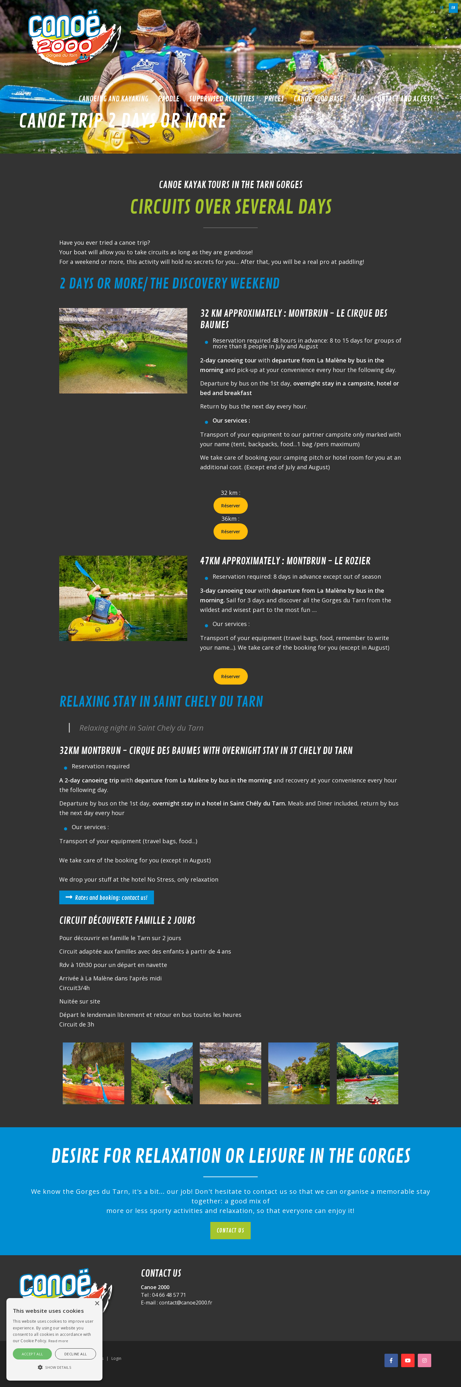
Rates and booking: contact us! (111, 897)
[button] (54, 1367)
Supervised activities (222, 99)
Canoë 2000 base (318, 99)
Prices (274, 99)
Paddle (169, 99)
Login (116, 1358)
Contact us (230, 1230)
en (453, 7)
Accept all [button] (32, 1353)
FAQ (358, 99)
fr (442, 7)
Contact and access (403, 99)
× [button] (96, 1303)
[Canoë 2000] (76, 38)
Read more (58, 1340)
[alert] (54, 1339)
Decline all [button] (75, 1353)
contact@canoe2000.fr (185, 1302)
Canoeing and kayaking (113, 99)
